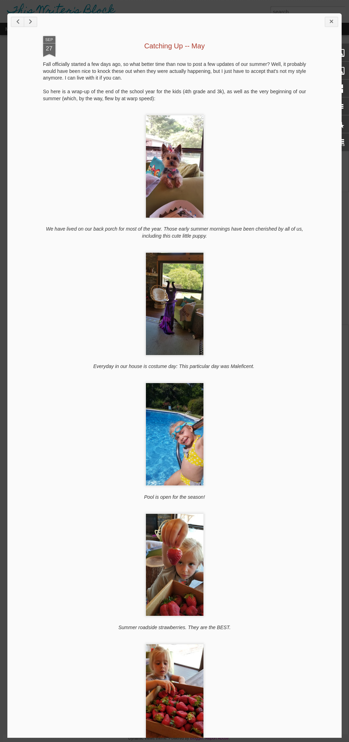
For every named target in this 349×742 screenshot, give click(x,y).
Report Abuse (217, 738)
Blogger (196, 738)
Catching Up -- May (174, 46)
